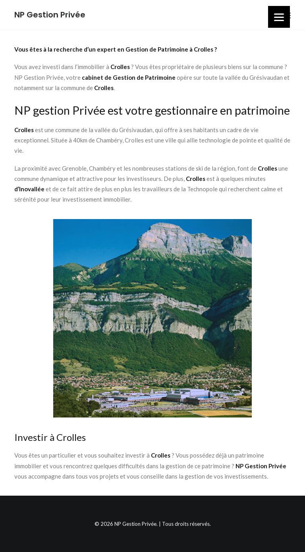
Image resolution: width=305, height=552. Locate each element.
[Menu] (279, 17)
